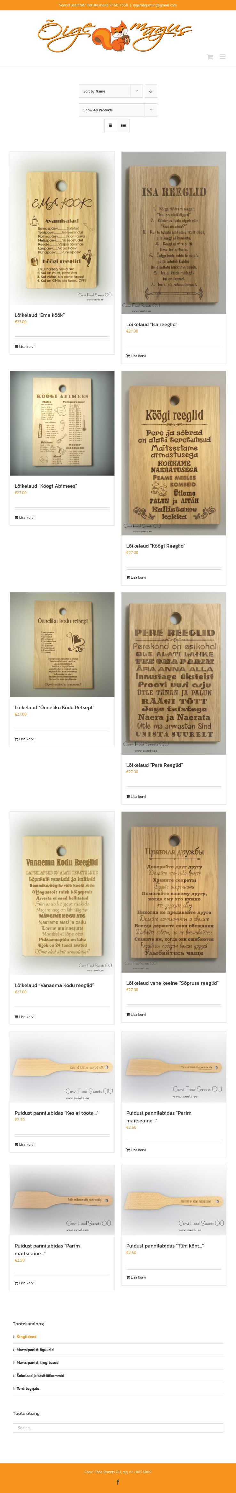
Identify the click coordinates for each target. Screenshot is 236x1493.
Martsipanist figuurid (35, 1350)
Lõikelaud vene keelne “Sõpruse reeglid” (172, 983)
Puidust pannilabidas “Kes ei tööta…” (56, 1113)
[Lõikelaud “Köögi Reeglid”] (174, 453)
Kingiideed (26, 1336)
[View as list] (123, 125)
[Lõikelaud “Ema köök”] (62, 228)
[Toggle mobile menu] (223, 56)
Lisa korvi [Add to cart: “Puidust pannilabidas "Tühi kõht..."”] (138, 1277)
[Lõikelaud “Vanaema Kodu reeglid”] (62, 893)
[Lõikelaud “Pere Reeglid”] (174, 673)
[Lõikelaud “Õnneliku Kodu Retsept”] (62, 644)
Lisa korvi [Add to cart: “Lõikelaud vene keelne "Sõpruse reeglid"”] (138, 1014)
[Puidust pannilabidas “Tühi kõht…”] (174, 1200)
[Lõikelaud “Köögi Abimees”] (62, 423)
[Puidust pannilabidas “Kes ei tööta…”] (62, 1067)
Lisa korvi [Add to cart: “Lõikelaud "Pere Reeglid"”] (138, 796)
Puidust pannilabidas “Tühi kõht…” (165, 1245)
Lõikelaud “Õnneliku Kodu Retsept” (55, 707)
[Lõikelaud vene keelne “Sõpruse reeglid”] (174, 892)
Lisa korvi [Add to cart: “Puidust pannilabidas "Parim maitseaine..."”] (138, 1149)
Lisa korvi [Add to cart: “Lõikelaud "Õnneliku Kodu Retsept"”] (27, 738)
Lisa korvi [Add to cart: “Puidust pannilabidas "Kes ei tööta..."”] (27, 1144)
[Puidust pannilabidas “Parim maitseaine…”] (174, 1067)
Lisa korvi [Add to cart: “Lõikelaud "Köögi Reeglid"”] (138, 577)
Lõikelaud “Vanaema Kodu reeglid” (54, 985)
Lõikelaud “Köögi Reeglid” (155, 546)
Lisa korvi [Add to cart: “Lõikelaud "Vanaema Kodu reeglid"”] (27, 1016)
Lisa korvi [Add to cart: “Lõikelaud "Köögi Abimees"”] (27, 517)
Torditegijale (28, 1388)
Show (98, 110)
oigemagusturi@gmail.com (155, 5)
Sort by (94, 91)
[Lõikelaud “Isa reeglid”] (174, 233)
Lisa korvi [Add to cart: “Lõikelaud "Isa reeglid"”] (138, 355)
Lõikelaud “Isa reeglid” (151, 324)
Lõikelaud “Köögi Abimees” (46, 486)
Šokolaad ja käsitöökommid (40, 1375)
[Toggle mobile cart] (210, 56)
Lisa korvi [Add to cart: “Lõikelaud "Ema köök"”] (27, 346)
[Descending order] (151, 91)
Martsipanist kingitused (38, 1362)
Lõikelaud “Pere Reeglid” (154, 765)
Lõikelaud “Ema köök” (40, 315)
